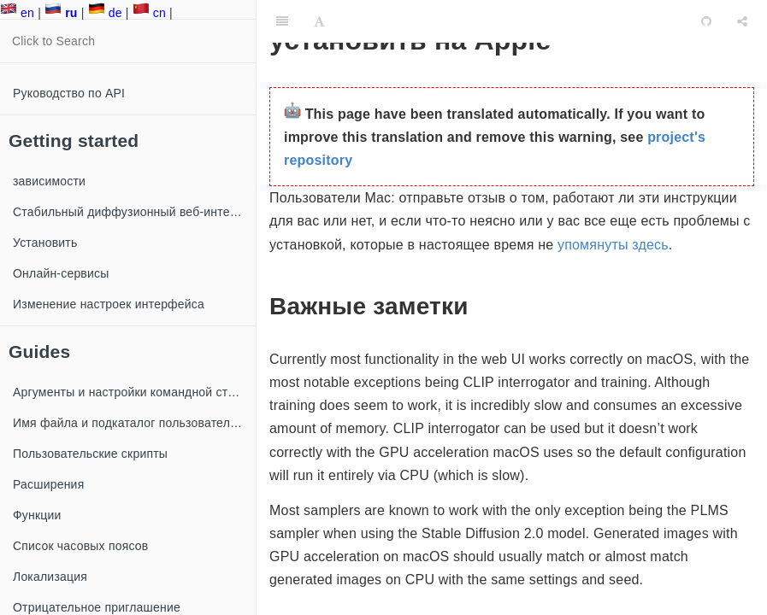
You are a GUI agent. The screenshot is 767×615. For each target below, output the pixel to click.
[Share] (742, 21)
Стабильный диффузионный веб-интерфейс (134, 212)
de (105, 13)
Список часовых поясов (80, 546)
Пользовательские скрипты (90, 453)
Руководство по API (69, 93)
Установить (45, 242)
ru (61, 13)
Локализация (50, 576)
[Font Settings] (319, 21)
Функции (37, 515)
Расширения (48, 484)
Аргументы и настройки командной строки (133, 392)
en (17, 13)
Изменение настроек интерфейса (108, 304)
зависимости (49, 181)
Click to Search (53, 41)
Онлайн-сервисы (61, 273)
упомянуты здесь (613, 244)
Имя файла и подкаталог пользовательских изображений (134, 423)
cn (149, 13)
